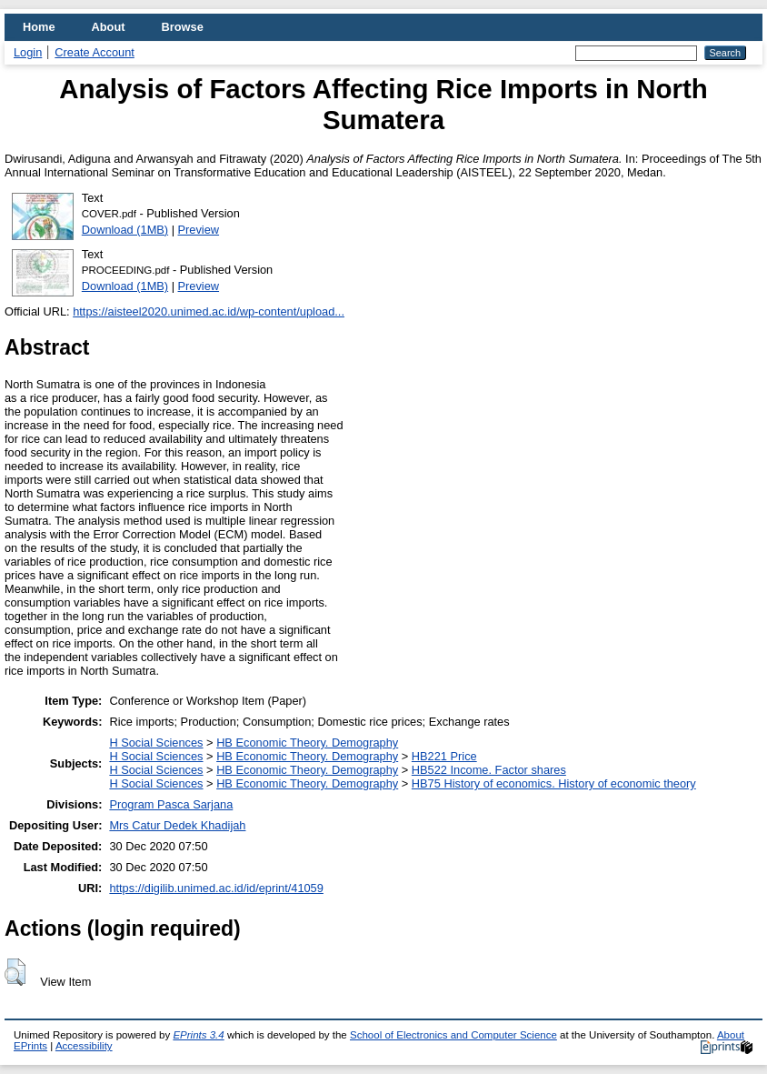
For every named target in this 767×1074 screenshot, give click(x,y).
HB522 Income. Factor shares (489, 770)
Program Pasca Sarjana (171, 804)
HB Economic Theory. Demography (307, 742)
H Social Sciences (156, 742)
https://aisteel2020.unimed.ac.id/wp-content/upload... (208, 311)
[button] (15, 972)
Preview (199, 229)
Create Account (94, 52)
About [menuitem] (108, 27)
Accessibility (84, 1045)
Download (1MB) (125, 229)
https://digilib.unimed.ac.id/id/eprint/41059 (216, 888)
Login (28, 52)
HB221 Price (444, 756)
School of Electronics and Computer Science (453, 1034)
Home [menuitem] (39, 27)
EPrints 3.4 (198, 1034)
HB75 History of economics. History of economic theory (554, 783)
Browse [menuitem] (183, 27)
